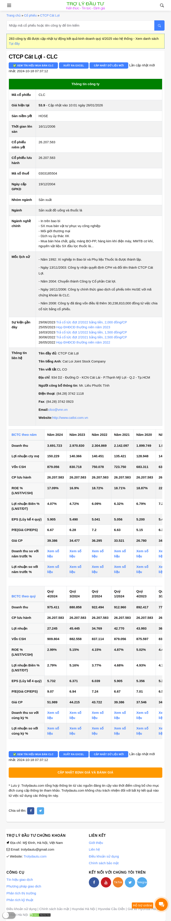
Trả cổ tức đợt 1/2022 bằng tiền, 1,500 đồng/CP (91, 332)
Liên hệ (94, 849)
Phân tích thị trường (21, 893)
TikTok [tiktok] (118, 882)
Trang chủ (13, 15)
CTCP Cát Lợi (49, 15)
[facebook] (30, 810)
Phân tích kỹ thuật (19, 900)
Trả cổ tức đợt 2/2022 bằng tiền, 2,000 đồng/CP (91, 322)
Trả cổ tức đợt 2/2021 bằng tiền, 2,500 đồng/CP (91, 337)
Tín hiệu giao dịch (19, 879)
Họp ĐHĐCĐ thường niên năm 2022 (83, 342)
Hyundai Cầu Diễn (111, 909)
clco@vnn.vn (57, 409)
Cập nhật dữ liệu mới (109, 65)
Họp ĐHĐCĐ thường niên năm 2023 (83, 327)
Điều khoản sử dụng (104, 856)
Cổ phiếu (30, 15)
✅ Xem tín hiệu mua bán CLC (33, 65)
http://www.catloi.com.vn (70, 417)
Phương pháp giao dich (23, 886)
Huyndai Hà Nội (83, 909)
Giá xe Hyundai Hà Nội (145, 909)
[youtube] (106, 882)
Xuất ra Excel (73, 65)
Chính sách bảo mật (104, 863)
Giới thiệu (96, 843)
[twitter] (40, 810)
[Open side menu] (8, 5)
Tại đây (14, 43)
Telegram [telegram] (142, 882)
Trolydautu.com (35, 856)
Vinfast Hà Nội (17, 915)
